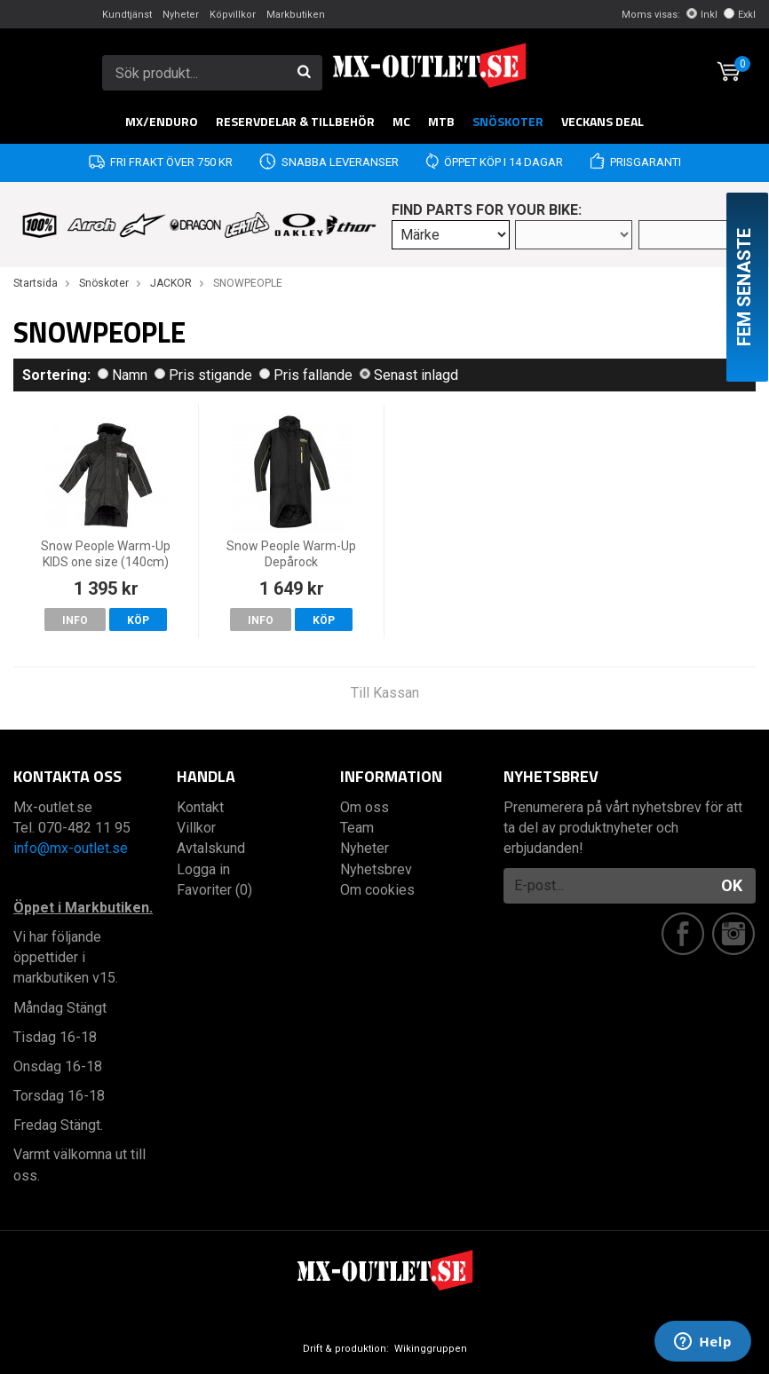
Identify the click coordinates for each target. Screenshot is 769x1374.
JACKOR (171, 283)
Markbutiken (295, 14)
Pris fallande (306, 375)
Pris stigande (203, 375)
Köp (138, 620)
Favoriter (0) (214, 889)
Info (75, 620)
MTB (441, 121)
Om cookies (377, 889)
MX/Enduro (161, 121)
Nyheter (181, 14)
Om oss (364, 807)
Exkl (740, 14)
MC (401, 121)
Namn (122, 375)
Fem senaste (744, 287)
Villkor (196, 827)
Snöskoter (507, 121)
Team (357, 827)
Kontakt (200, 807)
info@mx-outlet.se (70, 848)
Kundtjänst (127, 14)
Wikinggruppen (430, 1348)
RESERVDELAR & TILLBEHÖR (295, 121)
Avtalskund (211, 848)
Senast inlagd (409, 375)
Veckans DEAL (602, 121)
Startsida (35, 283)
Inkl (701, 14)
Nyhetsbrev (376, 869)
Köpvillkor (233, 14)
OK (731, 885)
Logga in (203, 869)
